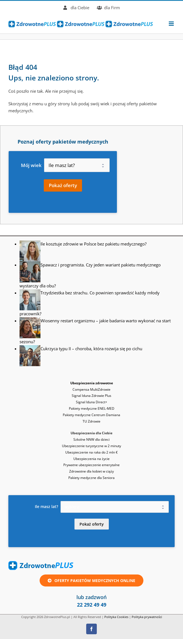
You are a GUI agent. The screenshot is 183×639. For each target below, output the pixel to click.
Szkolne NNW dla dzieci (91, 439)
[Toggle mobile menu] (172, 24)
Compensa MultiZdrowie (91, 389)
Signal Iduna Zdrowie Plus (91, 395)
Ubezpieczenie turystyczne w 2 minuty (91, 446)
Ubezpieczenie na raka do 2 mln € (91, 452)
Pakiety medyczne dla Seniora (91, 477)
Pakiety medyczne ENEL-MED (91, 408)
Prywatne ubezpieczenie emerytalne (91, 464)
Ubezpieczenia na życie (91, 458)
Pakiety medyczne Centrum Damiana (91, 415)
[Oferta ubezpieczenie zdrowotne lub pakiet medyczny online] (91, 580)
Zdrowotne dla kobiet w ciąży (91, 471)
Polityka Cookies (116, 617)
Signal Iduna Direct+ (91, 402)
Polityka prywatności (147, 617)
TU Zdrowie (91, 421)
